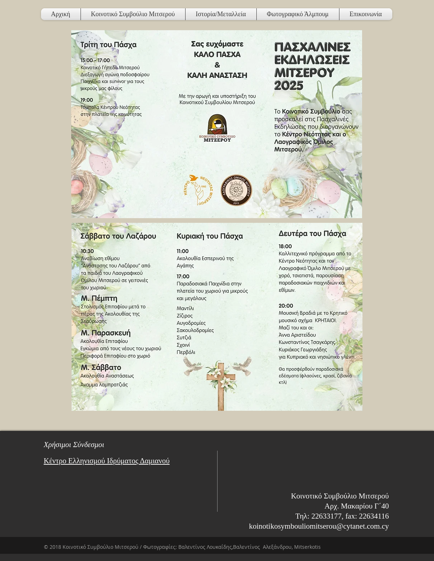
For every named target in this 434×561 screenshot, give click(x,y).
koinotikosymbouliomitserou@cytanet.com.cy (319, 526)
